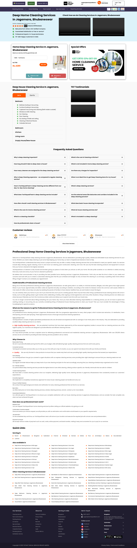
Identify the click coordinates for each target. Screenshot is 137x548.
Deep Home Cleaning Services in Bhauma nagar (27, 454)
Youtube (84, 526)
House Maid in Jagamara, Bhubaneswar (25, 501)
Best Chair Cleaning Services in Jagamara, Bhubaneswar (29, 477)
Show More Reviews (68, 243)
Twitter (84, 537)
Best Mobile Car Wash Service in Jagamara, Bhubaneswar (66, 474)
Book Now (60, 69)
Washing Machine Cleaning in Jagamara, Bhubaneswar (102, 486)
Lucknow (17, 438)
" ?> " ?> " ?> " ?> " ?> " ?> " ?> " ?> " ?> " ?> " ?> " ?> (30, 58)
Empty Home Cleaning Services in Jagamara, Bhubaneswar (30, 499)
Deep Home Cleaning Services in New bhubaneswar (65, 459)
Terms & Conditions (40, 514)
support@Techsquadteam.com (91, 517)
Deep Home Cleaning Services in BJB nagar (26, 445)
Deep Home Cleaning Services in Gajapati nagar (64, 454)
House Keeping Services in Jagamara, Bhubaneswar (65, 501)
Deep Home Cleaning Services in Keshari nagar (100, 465)
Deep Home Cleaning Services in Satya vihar (26, 465)
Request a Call (57, 76)
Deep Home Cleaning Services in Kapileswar (62, 456)
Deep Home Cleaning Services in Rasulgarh (26, 451)
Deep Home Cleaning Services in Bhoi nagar (99, 451)
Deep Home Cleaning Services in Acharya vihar (27, 462)
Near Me (37, 521)
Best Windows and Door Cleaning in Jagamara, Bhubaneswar (104, 483)
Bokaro (107, 436)
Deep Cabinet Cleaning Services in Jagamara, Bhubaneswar (67, 493)
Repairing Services (76, 9)
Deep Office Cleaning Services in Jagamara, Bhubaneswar (30, 474)
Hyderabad (47, 436)
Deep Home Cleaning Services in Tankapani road (101, 459)
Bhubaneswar (26, 436)
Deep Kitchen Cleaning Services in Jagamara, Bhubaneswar (104, 477)
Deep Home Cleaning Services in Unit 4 (98, 462)
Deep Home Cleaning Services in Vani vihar (62, 445)
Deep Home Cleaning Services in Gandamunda (63, 462)
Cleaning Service (17, 514)
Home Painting (35, 9)
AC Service (15, 521)
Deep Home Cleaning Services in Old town (26, 459)
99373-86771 (86, 514)
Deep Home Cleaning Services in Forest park (26, 456)
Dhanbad (64, 436)
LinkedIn (84, 534)
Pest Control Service (18, 517)
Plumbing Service (17, 531)
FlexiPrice (31, 3)
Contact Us (38, 524)
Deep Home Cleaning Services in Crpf (24, 467)
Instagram (85, 529)
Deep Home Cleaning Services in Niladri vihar (63, 467)
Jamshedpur (98, 436)
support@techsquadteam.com (88, 3)
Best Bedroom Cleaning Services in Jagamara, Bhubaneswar (67, 496)
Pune (89, 436)
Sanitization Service (18, 534)
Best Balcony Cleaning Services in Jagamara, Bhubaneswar (103, 493)
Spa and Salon (62, 9)
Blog (36, 519)
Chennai (56, 436)
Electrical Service (17, 526)
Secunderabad (117, 436)
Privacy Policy (39, 517)
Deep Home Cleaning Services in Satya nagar (100, 454)
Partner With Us (42, 3)
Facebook (85, 524)
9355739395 (104, 3)
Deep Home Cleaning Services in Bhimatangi (99, 445)
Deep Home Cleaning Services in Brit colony (99, 467)
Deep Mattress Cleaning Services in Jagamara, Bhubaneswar (104, 480)
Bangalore (36, 436)
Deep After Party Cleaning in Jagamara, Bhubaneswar (29, 483)
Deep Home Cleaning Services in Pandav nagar (27, 448)
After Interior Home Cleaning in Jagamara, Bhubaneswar (103, 499)
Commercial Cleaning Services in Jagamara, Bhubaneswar (103, 496)
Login (36, 529)
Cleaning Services (19, 9)
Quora (84, 531)
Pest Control (48, 9)
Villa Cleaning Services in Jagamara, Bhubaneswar (64, 499)
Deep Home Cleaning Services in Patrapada (62, 451)
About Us (37, 526)
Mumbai (73, 436)
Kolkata (82, 436)
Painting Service (17, 519)
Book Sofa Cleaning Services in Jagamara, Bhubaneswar (66, 483)
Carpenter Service (17, 529)
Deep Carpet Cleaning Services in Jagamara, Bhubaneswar (103, 474)
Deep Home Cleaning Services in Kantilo (98, 456)
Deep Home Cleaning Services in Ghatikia (99, 448)
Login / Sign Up (118, 3)
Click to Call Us (34, 76)
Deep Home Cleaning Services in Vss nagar (62, 448)
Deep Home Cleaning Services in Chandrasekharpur (65, 465)
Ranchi (16, 436)
